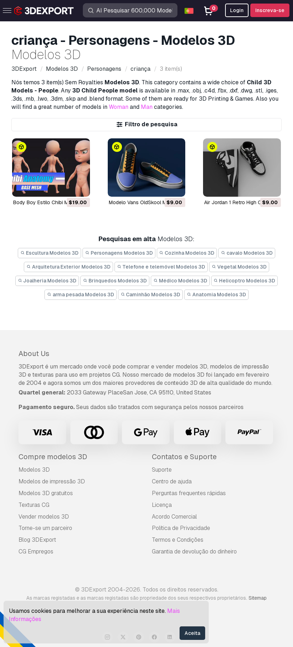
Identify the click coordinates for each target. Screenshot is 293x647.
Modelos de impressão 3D (51, 481)
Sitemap (258, 598)
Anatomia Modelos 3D (216, 294)
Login (237, 10)
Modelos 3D (34, 469)
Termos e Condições (177, 539)
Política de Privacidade (181, 528)
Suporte (162, 469)
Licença (162, 505)
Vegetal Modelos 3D (239, 267)
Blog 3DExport (37, 539)
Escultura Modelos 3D (49, 253)
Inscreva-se (269, 10)
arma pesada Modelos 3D (80, 294)
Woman (118, 107)
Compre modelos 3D (52, 456)
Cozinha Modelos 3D (187, 253)
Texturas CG (33, 505)
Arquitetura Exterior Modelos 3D (68, 267)
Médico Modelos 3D (180, 280)
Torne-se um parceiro (45, 528)
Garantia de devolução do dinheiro (194, 551)
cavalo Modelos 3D (247, 253)
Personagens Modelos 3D (119, 253)
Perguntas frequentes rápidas (189, 493)
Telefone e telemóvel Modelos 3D (161, 267)
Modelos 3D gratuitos (45, 493)
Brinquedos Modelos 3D (115, 280)
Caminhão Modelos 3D (151, 294)
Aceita (192, 633)
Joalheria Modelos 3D (47, 280)
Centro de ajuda (172, 481)
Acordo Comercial (174, 516)
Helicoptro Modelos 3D (245, 280)
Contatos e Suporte (184, 456)
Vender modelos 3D (43, 516)
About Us (33, 353)
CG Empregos (35, 551)
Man (147, 107)
